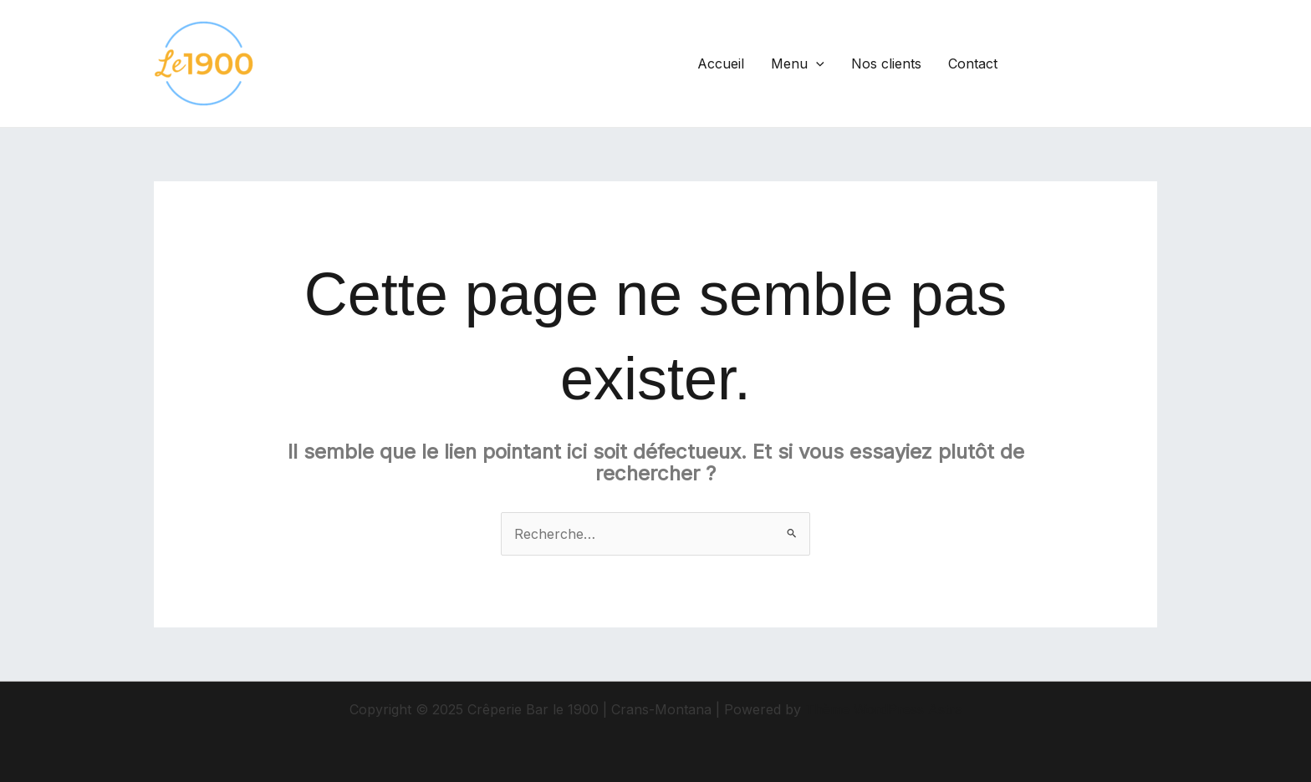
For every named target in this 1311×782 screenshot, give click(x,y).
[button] (1092, 63)
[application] (816, 63)
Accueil (720, 63)
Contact (972, 63)
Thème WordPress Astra (883, 709)
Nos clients (886, 63)
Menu (797, 63)
